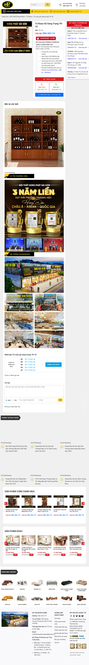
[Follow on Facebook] (71, 616)
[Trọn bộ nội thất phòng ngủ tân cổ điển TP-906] (13, 540)
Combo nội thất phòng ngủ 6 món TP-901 (44, 548)
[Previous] (5, 507)
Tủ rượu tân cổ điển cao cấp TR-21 (75, 510)
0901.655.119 (49, 33)
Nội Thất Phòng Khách (17, 17)
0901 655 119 (67, 6)
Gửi (60, 400)
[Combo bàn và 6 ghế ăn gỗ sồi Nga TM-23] (60, 540)
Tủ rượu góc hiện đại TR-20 (59, 510)
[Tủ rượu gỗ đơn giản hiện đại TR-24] (13, 501)
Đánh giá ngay (53, 365)
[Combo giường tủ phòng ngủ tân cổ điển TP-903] (29, 540)
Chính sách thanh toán (39, 11)
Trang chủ (5, 17)
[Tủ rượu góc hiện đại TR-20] (60, 501)
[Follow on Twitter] (77, 616)
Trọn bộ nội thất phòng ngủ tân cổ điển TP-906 (13, 549)
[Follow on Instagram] (74, 616)
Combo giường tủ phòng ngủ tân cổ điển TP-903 (28, 549)
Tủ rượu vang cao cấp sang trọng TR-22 (44, 510)
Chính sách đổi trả (74, 11)
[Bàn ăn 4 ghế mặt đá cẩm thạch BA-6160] (76, 540)
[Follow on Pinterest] (79, 616)
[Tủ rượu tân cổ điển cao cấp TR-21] (76, 501)
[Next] (83, 507)
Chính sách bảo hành (57, 11)
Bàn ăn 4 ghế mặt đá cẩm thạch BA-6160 (75, 548)
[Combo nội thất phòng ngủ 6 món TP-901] (44, 540)
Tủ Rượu (29, 17)
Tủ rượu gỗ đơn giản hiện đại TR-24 (12, 510)
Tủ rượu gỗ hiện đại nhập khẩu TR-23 (27, 510)
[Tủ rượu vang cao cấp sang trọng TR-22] (44, 501)
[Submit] (47, 5)
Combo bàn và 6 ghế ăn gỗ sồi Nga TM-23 (59, 548)
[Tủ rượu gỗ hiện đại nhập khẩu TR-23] (29, 501)
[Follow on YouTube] (82, 616)
